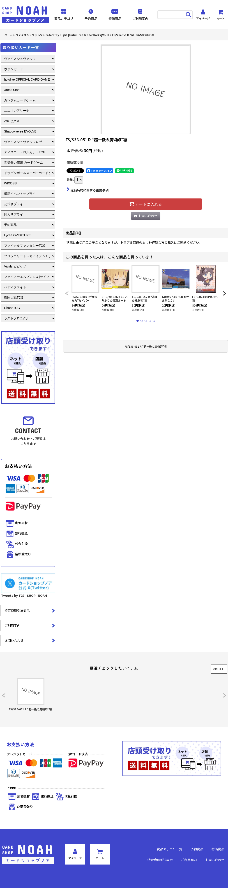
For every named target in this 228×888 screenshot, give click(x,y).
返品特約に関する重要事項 (87, 190)
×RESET (217, 669)
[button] (66, 293)
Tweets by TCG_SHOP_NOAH (24, 595)
